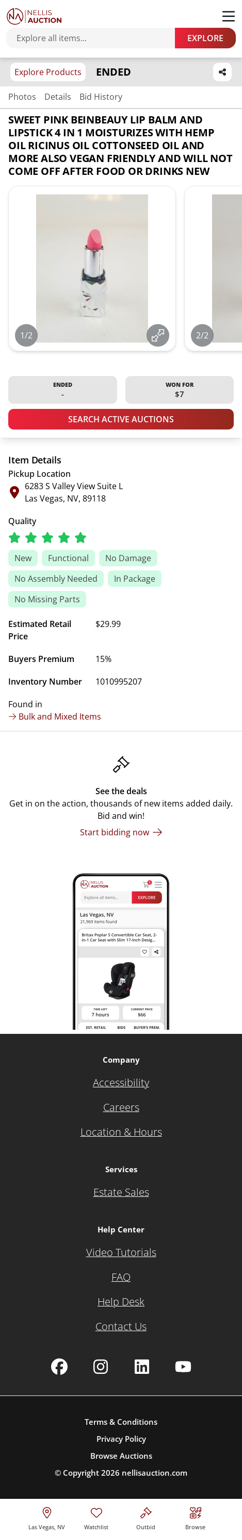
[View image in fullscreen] (158, 335)
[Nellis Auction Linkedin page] (142, 1366)
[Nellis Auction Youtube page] (183, 1366)
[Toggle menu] (228, 16)
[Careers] (121, 1107)
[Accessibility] (121, 1083)
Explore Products (48, 72)
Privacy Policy (121, 1439)
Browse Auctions (121, 1456)
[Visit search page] (195, 1517)
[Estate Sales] (121, 1192)
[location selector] (46, 1517)
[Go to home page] (34, 16)
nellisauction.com (154, 1472)
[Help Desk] (121, 1302)
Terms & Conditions (121, 1422)
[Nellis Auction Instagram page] (100, 1366)
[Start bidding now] (121, 832)
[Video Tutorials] (121, 1252)
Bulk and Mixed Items (54, 716)
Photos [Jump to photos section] (22, 96)
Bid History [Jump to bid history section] (100, 96)
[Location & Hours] (121, 1132)
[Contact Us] (121, 1326)
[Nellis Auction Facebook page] (59, 1366)
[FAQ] (121, 1277)
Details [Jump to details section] (57, 96)
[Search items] (96, 38)
